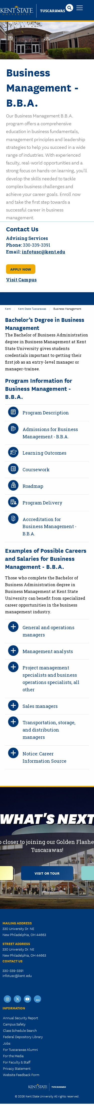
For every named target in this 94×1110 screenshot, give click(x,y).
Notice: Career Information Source (44, 757)
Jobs (6, 1043)
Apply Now (20, 269)
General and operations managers (48, 631)
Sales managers (40, 706)
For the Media (13, 1055)
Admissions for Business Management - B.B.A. (50, 433)
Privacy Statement (17, 1068)
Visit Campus (21, 280)
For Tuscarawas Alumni (20, 1049)
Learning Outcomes (44, 453)
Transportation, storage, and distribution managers (49, 729)
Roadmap (33, 486)
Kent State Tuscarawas (32, 308)
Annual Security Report (20, 1017)
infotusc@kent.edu (17, 975)
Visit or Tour (47, 873)
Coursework (36, 469)
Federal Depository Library (23, 1036)
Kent (8, 308)
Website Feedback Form (21, 1074)
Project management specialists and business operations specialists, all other (51, 678)
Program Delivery (42, 503)
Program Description (46, 413)
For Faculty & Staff (16, 1062)
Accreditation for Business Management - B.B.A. (49, 526)
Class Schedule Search (20, 1030)
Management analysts (48, 651)
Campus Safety (14, 1024)
